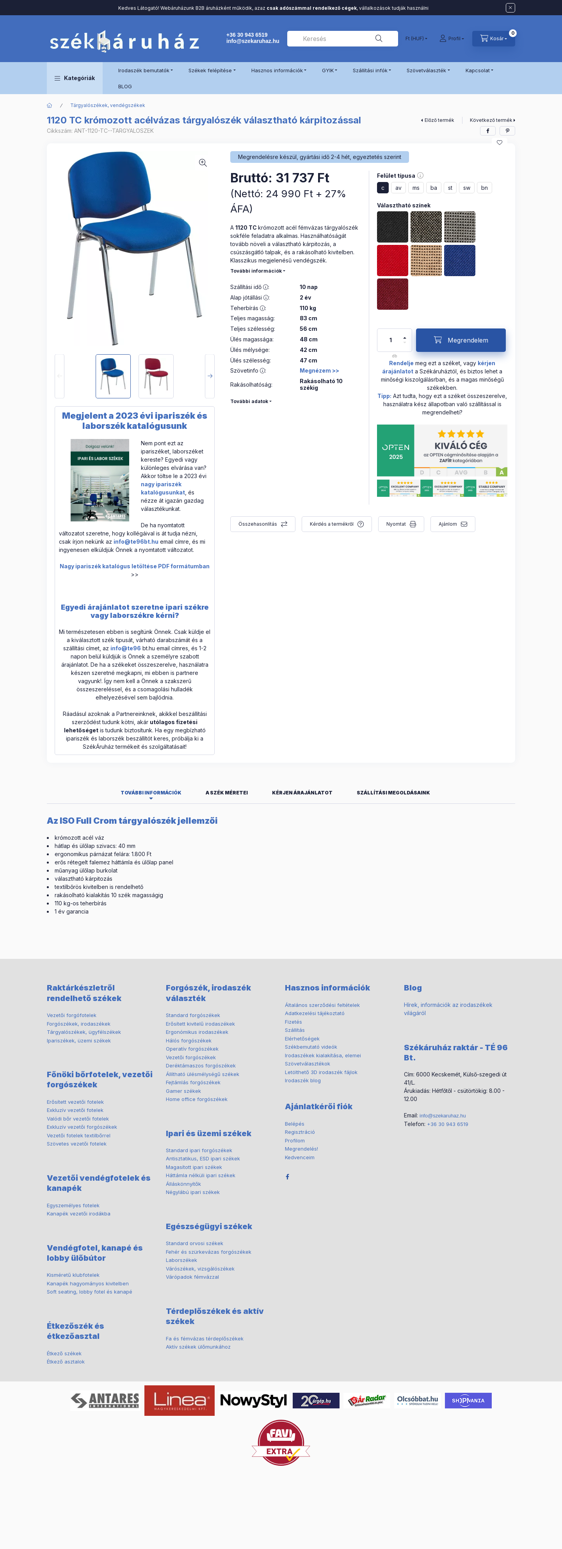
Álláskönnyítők (183, 1184)
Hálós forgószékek (189, 1040)
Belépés (294, 1124)
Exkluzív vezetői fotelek (75, 1110)
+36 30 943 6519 (247, 35)
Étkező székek (64, 1353)
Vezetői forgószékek (191, 1057)
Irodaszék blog (303, 1080)
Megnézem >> (319, 371)
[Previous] (59, 376)
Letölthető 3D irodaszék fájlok (321, 1072)
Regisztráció (300, 1132)
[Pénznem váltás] (414, 38)
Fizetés (293, 1022)
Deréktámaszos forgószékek (201, 1065)
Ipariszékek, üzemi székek (79, 1040)
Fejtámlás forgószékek (193, 1082)
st (450, 187)
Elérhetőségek (302, 1038)
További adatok (249, 401)
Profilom (295, 1140)
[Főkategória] (49, 105)
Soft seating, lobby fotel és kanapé (89, 1291)
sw (466, 187)
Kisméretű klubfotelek (73, 1275)
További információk (256, 271)
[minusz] (405, 342)
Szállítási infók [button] (370, 70)
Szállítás (295, 1030)
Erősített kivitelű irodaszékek (200, 1024)
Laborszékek (181, 1260)
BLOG (125, 86)
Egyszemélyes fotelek (73, 1205)
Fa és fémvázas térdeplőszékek (205, 1338)
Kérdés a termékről (332, 524)
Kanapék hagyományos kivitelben (88, 1283)
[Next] (210, 376)
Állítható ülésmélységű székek (202, 1074)
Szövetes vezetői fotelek (77, 1143)
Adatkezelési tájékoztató (315, 1013)
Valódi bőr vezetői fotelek (78, 1118)
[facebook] (488, 131)
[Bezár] (510, 7)
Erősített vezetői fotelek (75, 1102)
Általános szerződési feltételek (322, 1005)
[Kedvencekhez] (499, 142)
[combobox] (342, 38)
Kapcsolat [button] (478, 70)
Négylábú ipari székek (193, 1192)
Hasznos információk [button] (277, 70)
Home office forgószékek (197, 1099)
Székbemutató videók (311, 1047)
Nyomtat (396, 524)
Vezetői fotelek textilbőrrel (78, 1135)
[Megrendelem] (461, 340)
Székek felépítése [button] (210, 70)
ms (416, 187)
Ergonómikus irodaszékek (197, 1032)
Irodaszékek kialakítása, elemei (323, 1055)
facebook (287, 1177)
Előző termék (439, 120)
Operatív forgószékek (192, 1049)
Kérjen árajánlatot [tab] (302, 793)
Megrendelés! (301, 1149)
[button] (75, 78)
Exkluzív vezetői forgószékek (82, 1127)
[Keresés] (379, 38)
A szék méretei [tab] (227, 793)
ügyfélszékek (84, 1032)
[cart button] (493, 38)
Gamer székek (183, 1091)
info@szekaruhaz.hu (252, 41)
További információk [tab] (151, 793)
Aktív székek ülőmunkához (198, 1347)
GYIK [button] (328, 70)
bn (484, 187)
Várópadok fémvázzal (192, 1277)
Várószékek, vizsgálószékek (200, 1268)
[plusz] (405, 337)
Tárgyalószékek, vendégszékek (107, 105)
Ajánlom (448, 524)
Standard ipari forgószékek (199, 1150)
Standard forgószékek (193, 1015)
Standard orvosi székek (194, 1243)
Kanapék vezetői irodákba (78, 1213)
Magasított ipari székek (194, 1167)
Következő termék (491, 120)
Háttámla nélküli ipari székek (200, 1175)
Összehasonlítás (257, 524)
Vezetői (71, 1015)
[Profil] (451, 38)
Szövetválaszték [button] (426, 70)
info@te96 (125, 648)
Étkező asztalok (66, 1361)
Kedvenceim (300, 1157)
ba (433, 187)
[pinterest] (507, 131)
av (398, 187)
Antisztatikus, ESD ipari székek (203, 1158)
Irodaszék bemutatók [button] (143, 70)
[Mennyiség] (391, 340)
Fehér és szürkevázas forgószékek (208, 1252)
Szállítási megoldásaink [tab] (393, 793)
